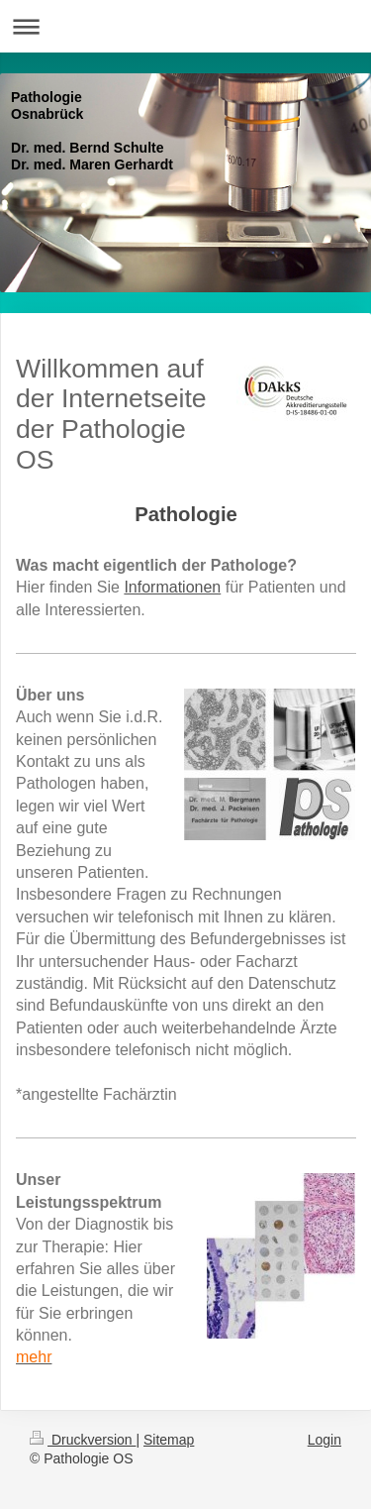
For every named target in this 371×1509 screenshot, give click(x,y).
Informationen (172, 587)
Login (324, 1440)
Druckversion (83, 1440)
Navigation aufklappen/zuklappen (185, 26)
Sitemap (168, 1440)
